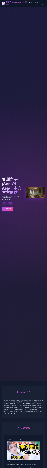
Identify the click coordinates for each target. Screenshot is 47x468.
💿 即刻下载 (7, 208)
